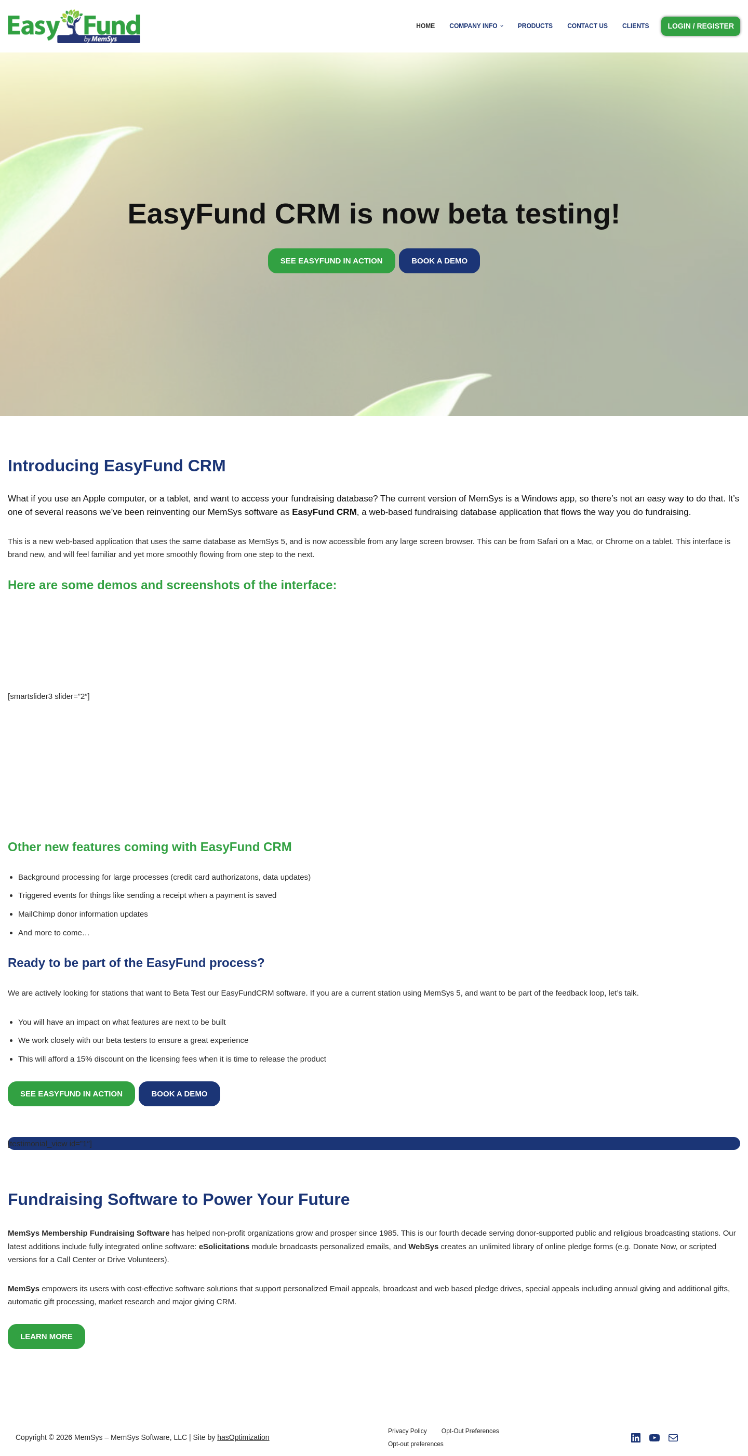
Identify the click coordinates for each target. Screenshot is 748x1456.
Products (535, 26)
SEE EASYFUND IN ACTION (331, 260)
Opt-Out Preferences (470, 1430)
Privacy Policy (407, 1430)
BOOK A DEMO (439, 260)
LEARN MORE (46, 1335)
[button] (501, 26)
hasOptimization (243, 1436)
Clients (635, 26)
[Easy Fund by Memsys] (76, 26)
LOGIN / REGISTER (700, 26)
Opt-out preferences (416, 1443)
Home (426, 26)
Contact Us (587, 26)
